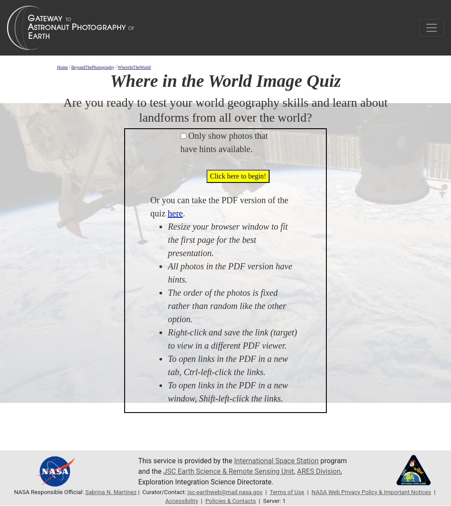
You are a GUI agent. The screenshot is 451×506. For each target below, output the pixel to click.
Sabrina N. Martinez (111, 492)
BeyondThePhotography (93, 67)
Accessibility (181, 501)
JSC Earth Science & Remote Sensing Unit (228, 471)
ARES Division (318, 471)
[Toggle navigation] (431, 28)
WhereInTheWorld (134, 67)
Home (62, 67)
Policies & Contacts (230, 501)
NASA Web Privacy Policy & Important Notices (371, 492)
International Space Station (276, 461)
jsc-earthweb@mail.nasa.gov (225, 492)
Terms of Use (287, 492)
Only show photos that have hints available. (224, 142)
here (175, 213)
